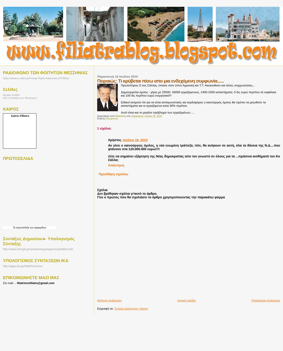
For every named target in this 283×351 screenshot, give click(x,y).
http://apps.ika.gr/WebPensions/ (22, 266)
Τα (14, 227)
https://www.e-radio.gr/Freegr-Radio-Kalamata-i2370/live (36, 78)
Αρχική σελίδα (186, 300)
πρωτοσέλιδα (22, 227)
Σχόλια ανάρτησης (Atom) (131, 308)
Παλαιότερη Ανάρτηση (266, 300)
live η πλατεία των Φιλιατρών (20, 97)
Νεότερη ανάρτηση (109, 300)
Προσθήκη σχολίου (113, 174)
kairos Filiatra (20, 115)
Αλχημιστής (112, 118)
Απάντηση (116, 165)
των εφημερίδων (37, 227)
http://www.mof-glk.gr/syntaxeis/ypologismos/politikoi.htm (38, 249)
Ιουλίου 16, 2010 (135, 140)
